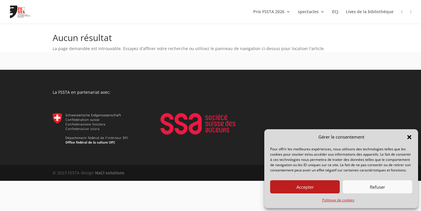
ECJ (335, 12)
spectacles (308, 12)
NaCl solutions (109, 173)
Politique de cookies (338, 200)
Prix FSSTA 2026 (268, 12)
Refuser (377, 187)
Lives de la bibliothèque (370, 12)
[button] (409, 137)
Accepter (305, 187)
